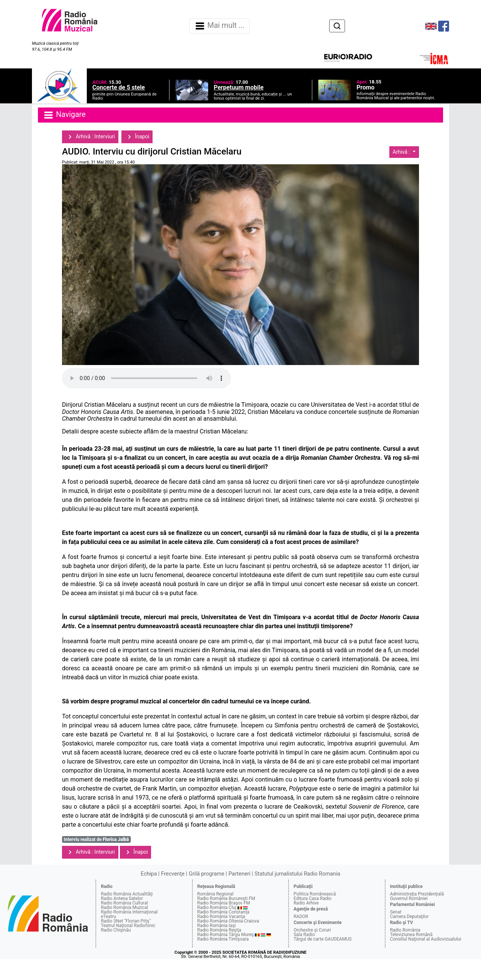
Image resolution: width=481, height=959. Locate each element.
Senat (396, 912)
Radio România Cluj (216, 907)
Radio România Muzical (124, 907)
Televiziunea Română (411, 934)
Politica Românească (314, 894)
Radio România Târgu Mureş (225, 934)
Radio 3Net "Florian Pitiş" (126, 921)
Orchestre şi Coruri (312, 930)
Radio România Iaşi (216, 925)
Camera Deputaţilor (409, 916)
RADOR (300, 916)
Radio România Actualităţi (127, 894)
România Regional (215, 894)
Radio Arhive (306, 903)
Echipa (149, 874)
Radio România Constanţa (223, 912)
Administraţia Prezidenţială (417, 894)
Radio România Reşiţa (219, 930)
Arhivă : (402, 152)
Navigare (64, 115)
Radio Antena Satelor (122, 898)
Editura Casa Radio (312, 898)
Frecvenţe (173, 874)
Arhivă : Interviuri (90, 136)
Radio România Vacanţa (221, 916)
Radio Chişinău (116, 930)
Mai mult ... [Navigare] (219, 26)
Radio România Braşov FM (223, 903)
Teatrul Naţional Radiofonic (128, 925)
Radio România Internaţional (129, 912)
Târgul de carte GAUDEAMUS (322, 939)
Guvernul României (409, 898)
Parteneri (239, 874)
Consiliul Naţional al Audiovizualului (425, 939)
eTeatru (108, 916)
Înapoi (137, 136)
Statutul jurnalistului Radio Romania (297, 874)
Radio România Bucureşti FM (226, 898)
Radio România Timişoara (223, 939)
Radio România (405, 930)
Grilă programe (206, 874)
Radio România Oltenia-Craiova (228, 921)
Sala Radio (304, 934)
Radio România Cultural (124, 903)
